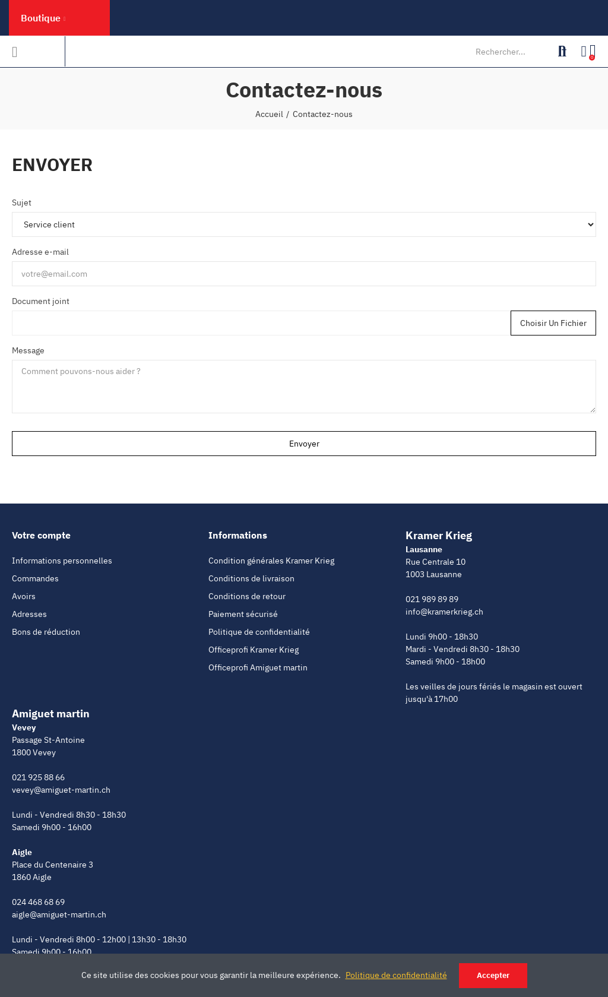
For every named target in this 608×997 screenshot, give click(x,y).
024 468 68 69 (38, 902)
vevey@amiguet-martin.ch (61, 789)
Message (28, 350)
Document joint (40, 301)
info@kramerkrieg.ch (444, 611)
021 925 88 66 (38, 777)
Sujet (21, 202)
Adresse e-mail (40, 251)
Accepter (493, 975)
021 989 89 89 (432, 599)
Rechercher (562, 51)
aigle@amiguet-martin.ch (59, 914)
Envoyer (304, 443)
